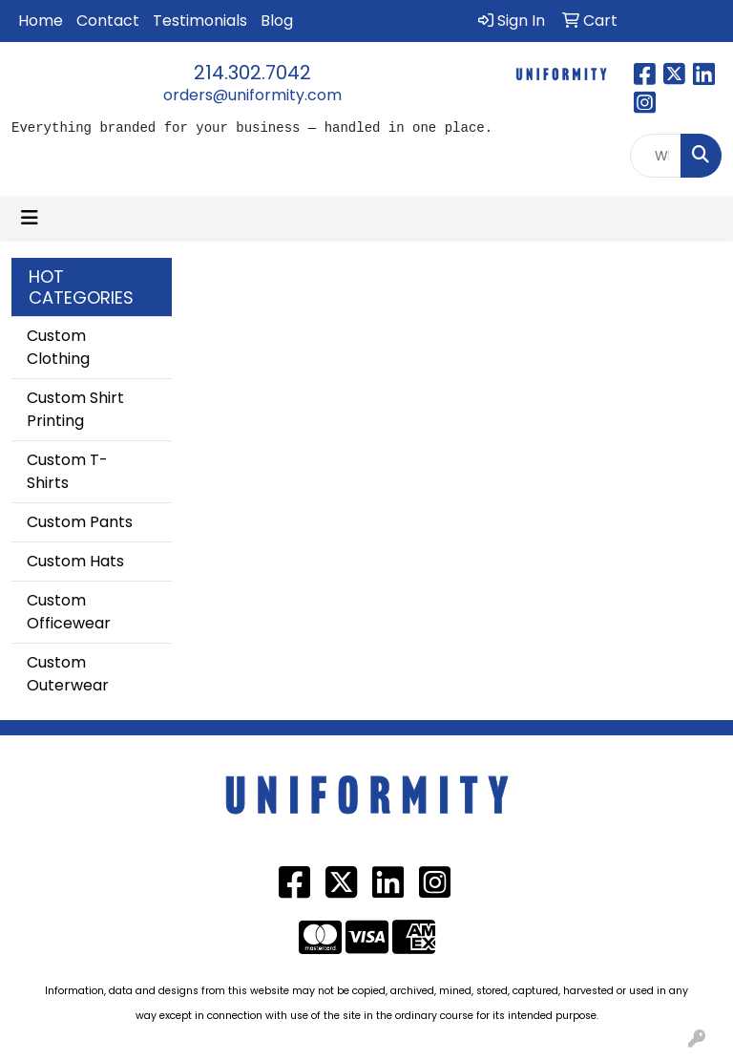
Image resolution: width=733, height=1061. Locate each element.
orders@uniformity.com (252, 95)
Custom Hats (75, 561)
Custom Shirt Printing (75, 409)
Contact (107, 21)
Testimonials (200, 21)
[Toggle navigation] (30, 217)
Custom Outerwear (68, 673)
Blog (277, 21)
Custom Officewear (69, 611)
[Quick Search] (655, 156)
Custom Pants (80, 522)
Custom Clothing (58, 347)
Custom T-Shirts (67, 471)
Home (40, 21)
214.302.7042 (252, 72)
